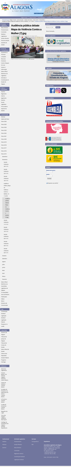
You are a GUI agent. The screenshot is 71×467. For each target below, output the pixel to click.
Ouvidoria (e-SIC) (57, 17)
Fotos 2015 (35, 20)
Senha (47, 174)
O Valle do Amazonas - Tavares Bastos (4, 407)
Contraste (62, 15)
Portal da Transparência (4, 49)
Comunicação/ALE (16, 36)
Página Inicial (24, 17)
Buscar (48, 24)
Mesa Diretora (17, 447)
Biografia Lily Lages (4, 412)
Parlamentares (17, 441)
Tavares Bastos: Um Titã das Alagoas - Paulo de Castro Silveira (4, 376)
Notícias (4, 444)
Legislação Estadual (19, 459)
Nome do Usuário (50, 170)
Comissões (16, 450)
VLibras (67, 15)
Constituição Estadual (19, 456)
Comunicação (20, 20)
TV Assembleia (50, 98)
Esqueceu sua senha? (52, 183)
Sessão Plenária (18, 444)
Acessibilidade (41, 17)
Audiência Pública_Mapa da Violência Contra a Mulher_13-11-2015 (18, 21)
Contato (49, 17)
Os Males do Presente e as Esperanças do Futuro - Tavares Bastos (4, 393)
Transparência (35, 441)
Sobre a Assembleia (4, 88)
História (4, 441)
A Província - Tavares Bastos (4, 400)
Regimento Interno (18, 453)
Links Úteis (4, 330)
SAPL (68, 17)
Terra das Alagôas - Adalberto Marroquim (4, 417)
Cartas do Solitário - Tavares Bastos (3, 385)
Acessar (68, 1)
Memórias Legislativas (4, 369)
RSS (64, 17)
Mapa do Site (32, 17)
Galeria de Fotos (28, 20)
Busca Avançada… (50, 31)
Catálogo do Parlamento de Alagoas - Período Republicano (4, 425)
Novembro (42, 20)
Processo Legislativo (4, 24)
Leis (2, 309)
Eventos (4, 447)
